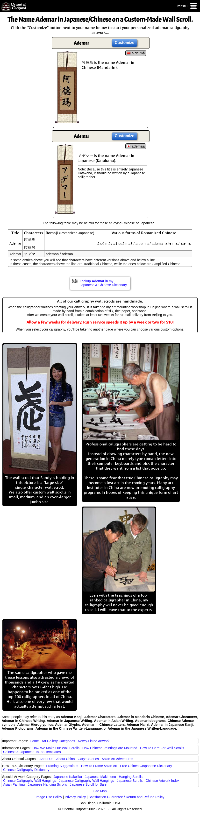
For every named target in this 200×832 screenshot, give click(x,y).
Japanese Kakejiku (68, 777)
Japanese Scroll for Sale (88, 784)
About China (65, 759)
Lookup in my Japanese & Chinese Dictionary (103, 283)
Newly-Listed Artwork (93, 741)
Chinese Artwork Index (162, 781)
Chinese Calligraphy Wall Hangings (29, 781)
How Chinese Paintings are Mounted (109, 748)
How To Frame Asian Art (99, 766)
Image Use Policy (49, 797)
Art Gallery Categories (58, 741)
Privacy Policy (75, 797)
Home (34, 741)
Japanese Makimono (100, 777)
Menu (187, 6)
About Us (46, 759)
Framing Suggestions (62, 766)
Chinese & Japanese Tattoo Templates (32, 752)
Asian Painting (14, 784)
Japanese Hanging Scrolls (47, 784)
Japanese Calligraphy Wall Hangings (86, 781)
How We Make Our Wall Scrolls (55, 748)
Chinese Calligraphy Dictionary (26, 770)
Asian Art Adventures (117, 759)
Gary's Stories (88, 759)
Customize (124, 43)
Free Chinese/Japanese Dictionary (146, 766)
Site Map (100, 791)
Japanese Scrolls (130, 781)
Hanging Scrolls (131, 777)
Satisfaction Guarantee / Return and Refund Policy (126, 797)
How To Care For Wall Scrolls (162, 748)
